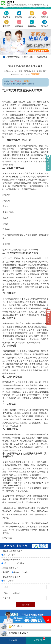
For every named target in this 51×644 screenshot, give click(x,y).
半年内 (16, 572)
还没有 (12, 555)
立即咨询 (39, 639)
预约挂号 (27, 81)
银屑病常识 (42, 57)
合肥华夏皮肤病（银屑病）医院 (19, 57)
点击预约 (35, 75)
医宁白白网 (7, 538)
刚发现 (6, 572)
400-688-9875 (15, 81)
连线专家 (12, 640)
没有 (22, 563)
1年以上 (27, 572)
